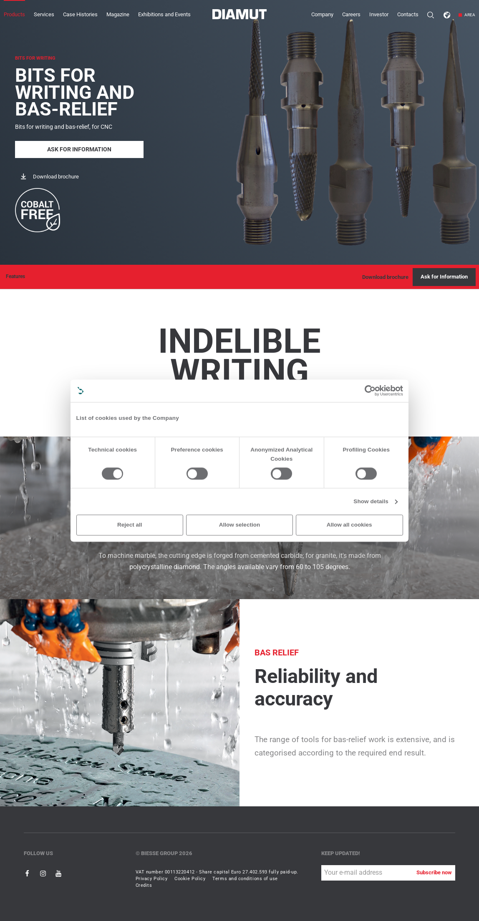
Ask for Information (79, 148)
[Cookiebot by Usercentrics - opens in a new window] (370, 390)
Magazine (117, 14)
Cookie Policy (189, 878)
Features (15, 276)
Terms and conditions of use (245, 878)
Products (14, 14)
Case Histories (80, 14)
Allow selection (239, 525)
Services (44, 14)
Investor (378, 14)
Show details (370, 501)
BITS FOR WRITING (35, 57)
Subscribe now (434, 872)
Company (322, 14)
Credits (144, 885)
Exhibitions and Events (164, 14)
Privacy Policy (152, 878)
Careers (351, 14)
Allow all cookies (349, 525)
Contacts (407, 14)
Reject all (129, 525)
